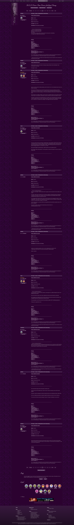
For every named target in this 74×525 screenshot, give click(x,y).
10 (47, 10)
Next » (52, 10)
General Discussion (33, 513)
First (27, 10)
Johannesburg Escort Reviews (22, 518)
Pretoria (19, 513)
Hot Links (50, 515)
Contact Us (48, 519)
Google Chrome (39, 523)
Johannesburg (20, 512)
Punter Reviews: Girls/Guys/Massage (46, 5)
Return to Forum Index (41, 470)
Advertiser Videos (51, 508)
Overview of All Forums (34, 512)
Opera (47, 523)
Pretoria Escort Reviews (21, 519)
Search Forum (51, 512)
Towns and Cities (20, 514)
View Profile (23, 133)
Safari (42, 523)
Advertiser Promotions (34, 514)
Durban (19, 511)
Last (55, 10)
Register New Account (34, 509)
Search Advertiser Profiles (52, 511)
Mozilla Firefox (44, 523)
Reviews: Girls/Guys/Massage (35, 515)
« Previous (30, 10)
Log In (32, 508)
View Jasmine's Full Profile (39, 25)
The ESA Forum (31, 5)
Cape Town (19, 510)
